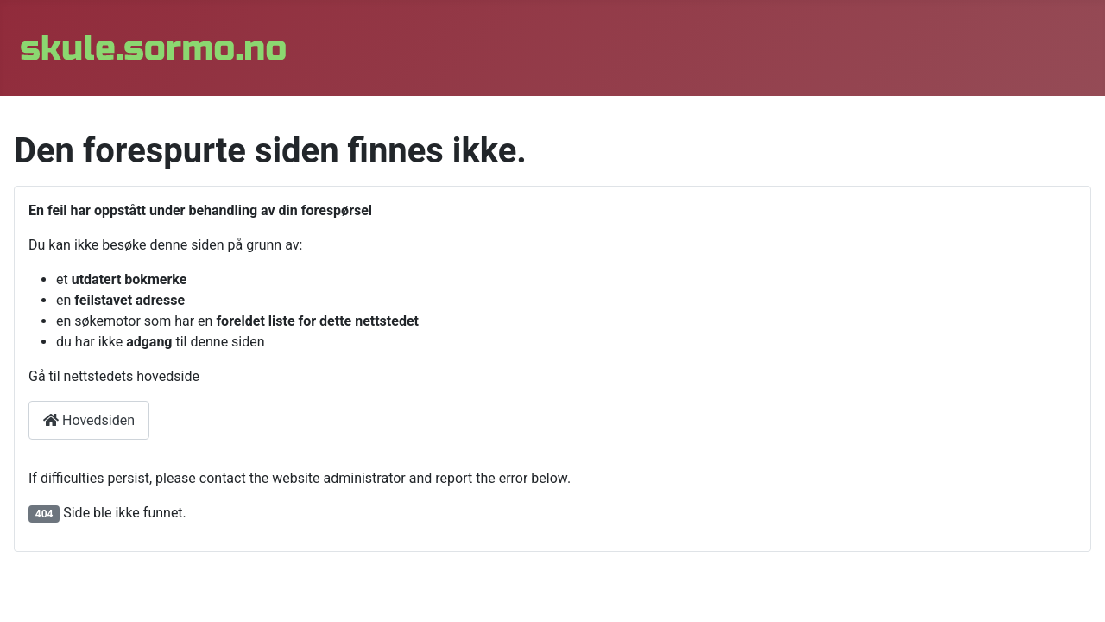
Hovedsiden (89, 420)
